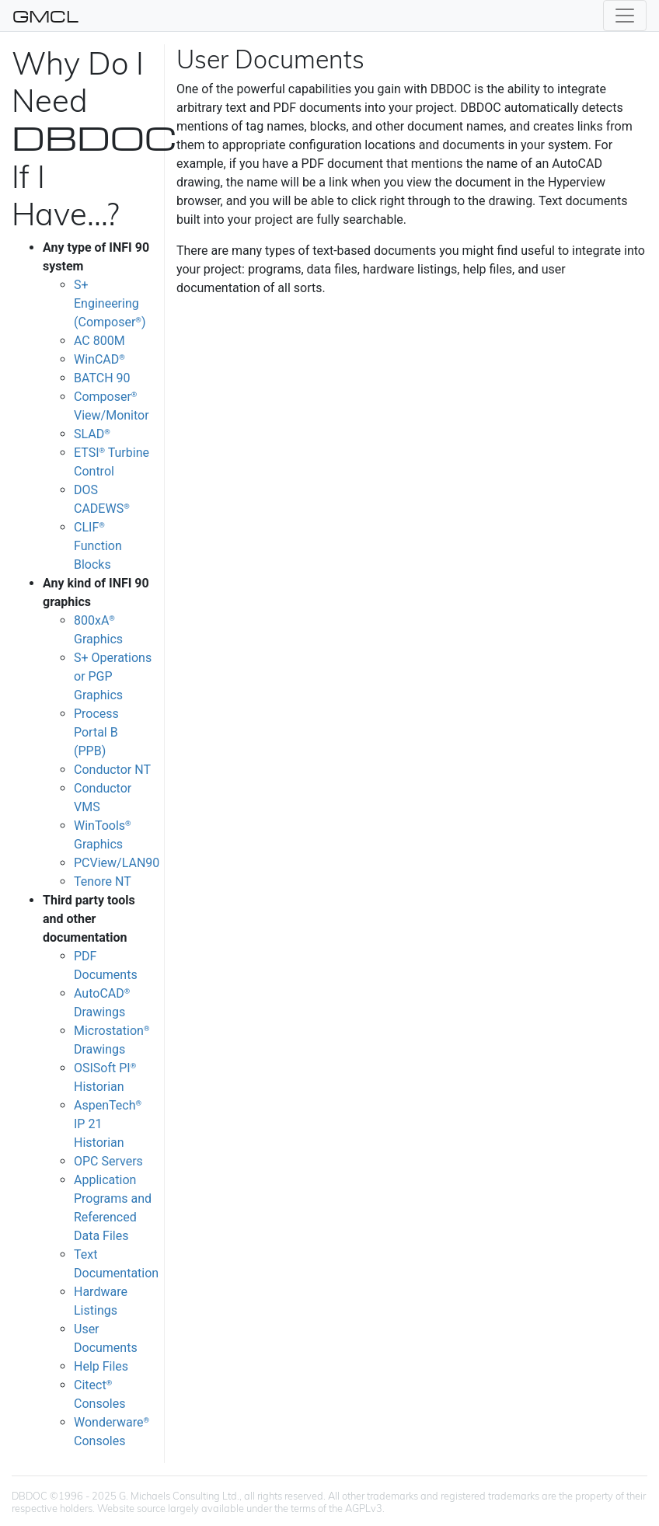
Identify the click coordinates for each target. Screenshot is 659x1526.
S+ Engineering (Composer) (109, 303)
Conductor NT (112, 769)
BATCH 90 (102, 378)
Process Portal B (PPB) (96, 732)
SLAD (92, 434)
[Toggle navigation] (625, 15)
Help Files (101, 1366)
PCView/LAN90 (116, 862)
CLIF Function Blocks (98, 546)
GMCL (45, 15)
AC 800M (99, 340)
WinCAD (99, 359)
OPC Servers (108, 1161)
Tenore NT (102, 881)
